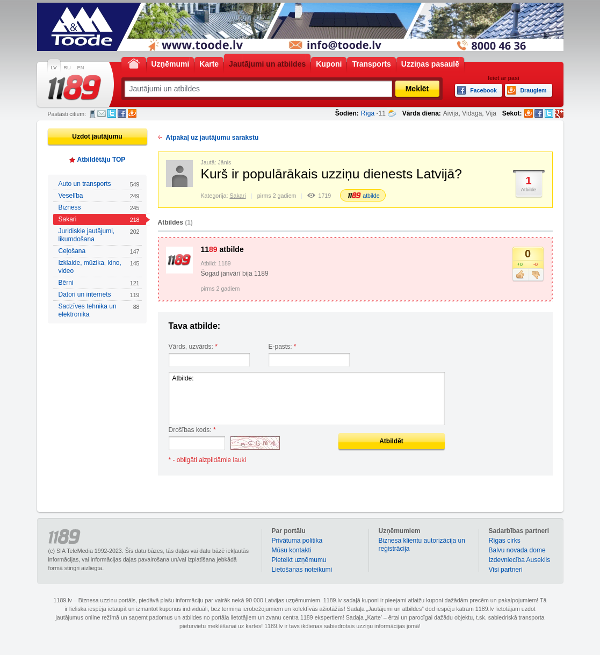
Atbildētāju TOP (101, 159)
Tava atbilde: (195, 325)
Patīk (520, 275)
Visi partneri (506, 569)
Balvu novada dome (517, 550)
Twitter (111, 113)
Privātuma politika (297, 540)
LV (54, 67)
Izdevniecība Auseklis (520, 560)
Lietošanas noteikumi (302, 569)
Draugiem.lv (132, 113)
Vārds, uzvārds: (193, 346)
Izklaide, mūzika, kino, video (99, 267)
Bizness (99, 208)
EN (80, 67)
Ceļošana (99, 251)
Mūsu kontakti (292, 550)
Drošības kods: (192, 430)
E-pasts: (283, 346)
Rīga (367, 113)
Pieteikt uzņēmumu (299, 560)
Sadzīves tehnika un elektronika (99, 310)
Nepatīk (536, 275)
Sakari (99, 219)
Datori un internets (99, 295)
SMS (92, 114)
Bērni (99, 283)
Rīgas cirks (505, 540)
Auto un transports (99, 184)
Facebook (122, 113)
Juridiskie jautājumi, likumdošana (99, 235)
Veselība (99, 196)
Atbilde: (307, 398)
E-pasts (101, 113)
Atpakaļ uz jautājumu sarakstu (212, 137)
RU (66, 67)
